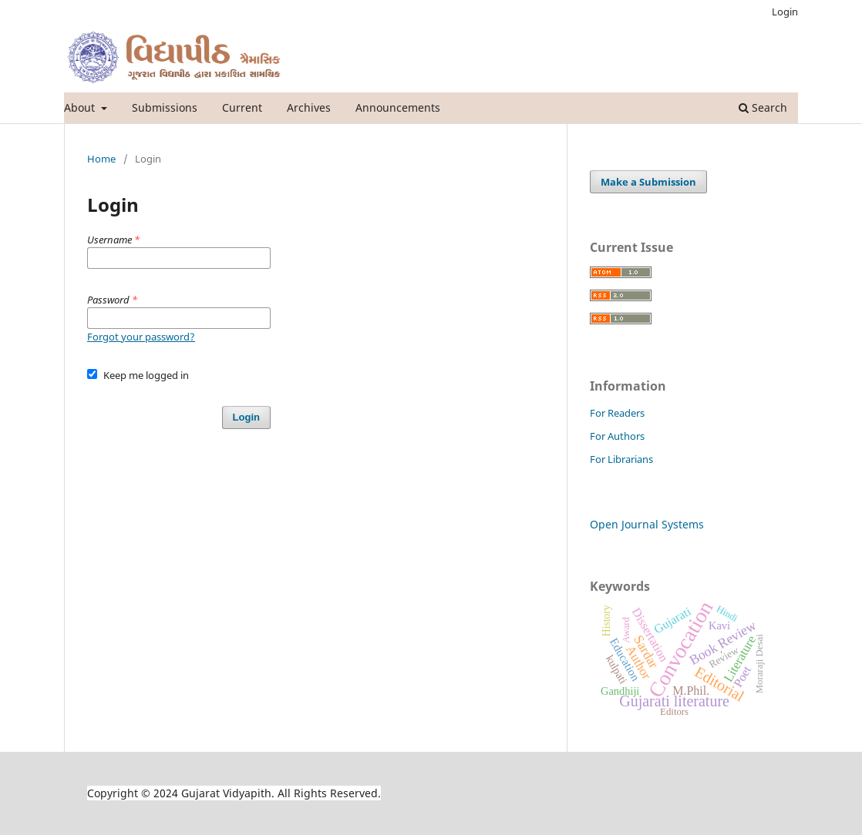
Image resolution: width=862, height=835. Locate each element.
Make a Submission (648, 182)
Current (242, 107)
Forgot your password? (141, 337)
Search (763, 107)
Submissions (164, 107)
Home (101, 159)
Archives (309, 107)
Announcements (397, 107)
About (81, 107)
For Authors (617, 436)
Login (785, 11)
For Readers (617, 413)
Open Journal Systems (647, 524)
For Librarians (621, 459)
